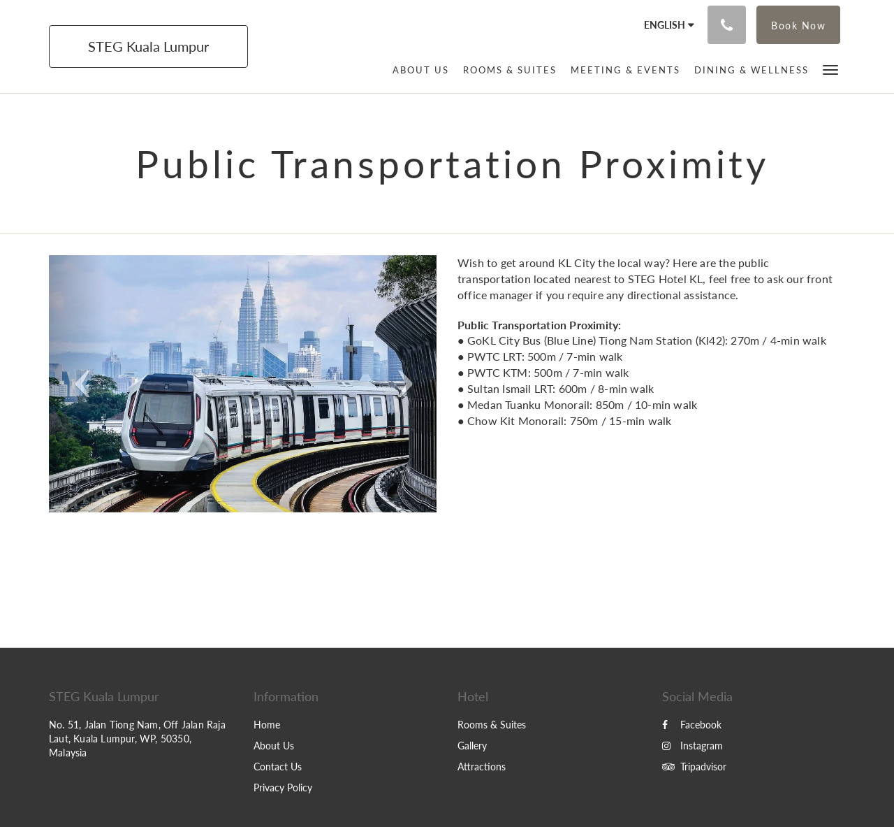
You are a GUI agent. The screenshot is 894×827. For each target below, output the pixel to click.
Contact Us (278, 766)
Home (267, 725)
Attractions (481, 766)
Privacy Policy (283, 787)
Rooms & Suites (491, 725)
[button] (830, 69)
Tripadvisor (694, 766)
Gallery (472, 746)
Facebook (691, 725)
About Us (274, 746)
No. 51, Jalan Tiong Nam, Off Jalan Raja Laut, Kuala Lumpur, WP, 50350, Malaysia (137, 738)
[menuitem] (421, 70)
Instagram (692, 746)
